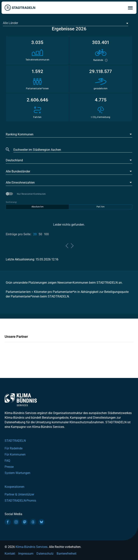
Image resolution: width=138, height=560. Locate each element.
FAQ (7, 460)
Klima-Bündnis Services (31, 547)
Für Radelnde (13, 448)
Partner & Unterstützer (19, 494)
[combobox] (65, 23)
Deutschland (14, 160)
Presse (9, 467)
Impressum (25, 553)
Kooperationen (14, 487)
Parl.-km (101, 206)
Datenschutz (45, 553)
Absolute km (37, 206)
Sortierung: (11, 202)
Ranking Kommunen (19, 134)
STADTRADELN (15, 440)
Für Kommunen (15, 454)
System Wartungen (17, 473)
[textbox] (65, 23)
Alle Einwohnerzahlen (20, 182)
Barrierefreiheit (66, 553)
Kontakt (10, 553)
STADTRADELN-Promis (20, 500)
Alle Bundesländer (18, 171)
